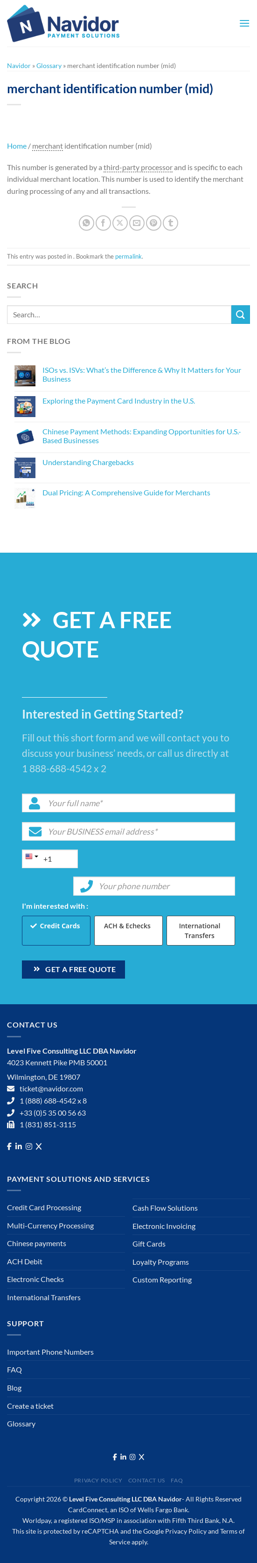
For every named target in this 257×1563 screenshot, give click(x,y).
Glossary (49, 65)
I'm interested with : (55, 905)
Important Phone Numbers (50, 1351)
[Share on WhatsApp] (86, 223)
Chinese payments (36, 1243)
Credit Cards (60, 925)
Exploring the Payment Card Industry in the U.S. (118, 400)
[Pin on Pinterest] (153, 223)
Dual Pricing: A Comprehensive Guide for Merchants (126, 492)
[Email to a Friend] (137, 223)
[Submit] (240, 314)
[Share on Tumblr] (170, 223)
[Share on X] (120, 223)
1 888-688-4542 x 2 (64, 768)
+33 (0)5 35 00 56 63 (53, 1112)
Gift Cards (149, 1243)
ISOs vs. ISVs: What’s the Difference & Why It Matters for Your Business (141, 374)
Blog (14, 1387)
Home (17, 145)
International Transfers (200, 930)
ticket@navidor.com (51, 1088)
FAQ (14, 1369)
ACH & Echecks (127, 925)
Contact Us (146, 1480)
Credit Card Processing (44, 1207)
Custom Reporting (162, 1279)
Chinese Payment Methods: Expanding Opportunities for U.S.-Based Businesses (141, 436)
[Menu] (244, 23)
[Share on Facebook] (103, 223)
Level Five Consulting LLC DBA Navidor (125, 1499)
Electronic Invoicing (163, 1225)
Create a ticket (30, 1405)
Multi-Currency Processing (50, 1225)
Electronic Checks (35, 1279)
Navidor (19, 65)
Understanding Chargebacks (88, 462)
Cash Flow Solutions (165, 1207)
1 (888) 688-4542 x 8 (53, 1100)
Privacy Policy (98, 1480)
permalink (128, 256)
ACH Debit (24, 1261)
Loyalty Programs (160, 1261)
